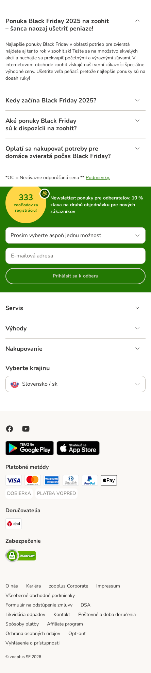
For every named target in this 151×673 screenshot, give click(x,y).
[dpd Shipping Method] (13, 524)
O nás (11, 586)
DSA (85, 605)
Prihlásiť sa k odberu (75, 276)
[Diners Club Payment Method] (71, 481)
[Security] (20, 556)
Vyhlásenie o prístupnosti (32, 643)
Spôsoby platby (22, 624)
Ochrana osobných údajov (32, 633)
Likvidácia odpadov (25, 614)
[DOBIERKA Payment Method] (19, 493)
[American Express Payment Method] (52, 481)
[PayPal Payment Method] (90, 481)
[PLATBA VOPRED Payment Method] (56, 493)
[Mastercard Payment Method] (32, 481)
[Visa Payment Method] (13, 481)
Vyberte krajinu (27, 368)
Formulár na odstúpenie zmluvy (38, 605)
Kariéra (33, 586)
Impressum (108, 586)
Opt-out (77, 633)
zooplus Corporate (68, 586)
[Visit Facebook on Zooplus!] (9, 429)
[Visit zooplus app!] (29, 453)
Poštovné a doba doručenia (107, 614)
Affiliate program (65, 624)
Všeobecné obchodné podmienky (40, 595)
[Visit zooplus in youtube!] (26, 429)
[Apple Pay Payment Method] (109, 481)
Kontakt (61, 614)
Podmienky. (98, 177)
